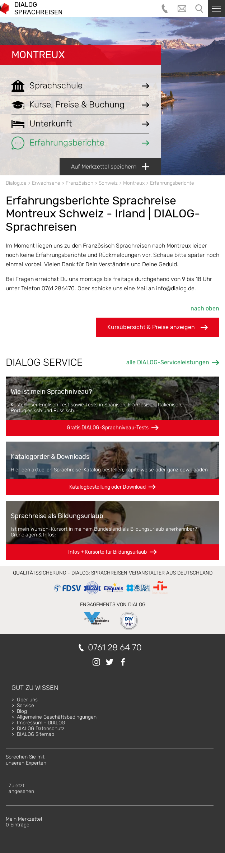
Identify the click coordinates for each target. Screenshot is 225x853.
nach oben (205, 308)
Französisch (79, 183)
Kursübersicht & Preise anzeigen (157, 327)
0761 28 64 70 (115, 648)
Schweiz (108, 183)
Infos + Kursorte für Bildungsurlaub (107, 552)
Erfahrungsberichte (172, 183)
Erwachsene (46, 183)
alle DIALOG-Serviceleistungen (167, 362)
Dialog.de (16, 183)
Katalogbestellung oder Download (107, 487)
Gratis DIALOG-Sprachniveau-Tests (108, 428)
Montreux (38, 55)
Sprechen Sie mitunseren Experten (26, 760)
